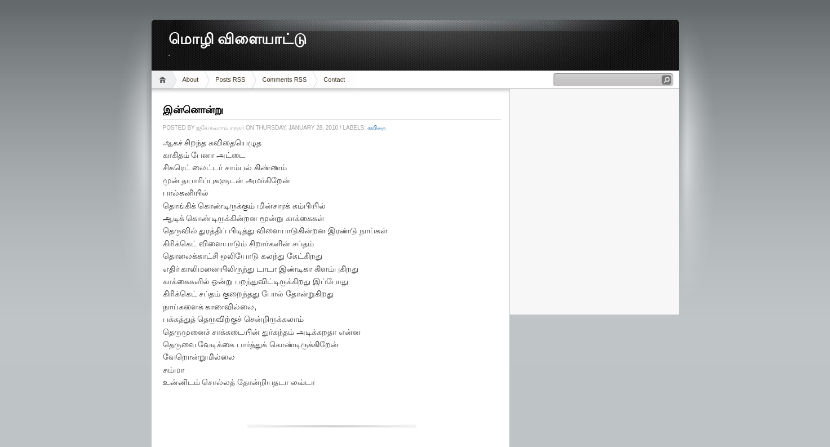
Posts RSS (230, 79)
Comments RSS (284, 79)
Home (164, 79)
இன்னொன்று (193, 110)
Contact (334, 79)
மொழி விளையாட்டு (237, 39)
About (191, 79)
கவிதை (376, 128)
